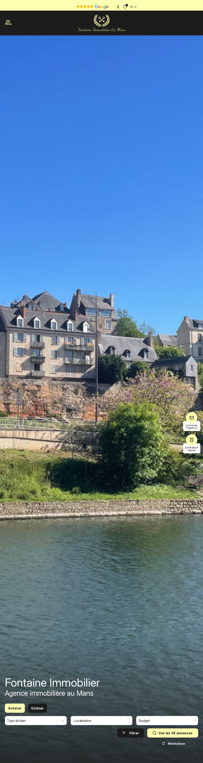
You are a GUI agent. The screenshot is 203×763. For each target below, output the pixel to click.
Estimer (37, 711)
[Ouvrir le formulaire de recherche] (130, 736)
